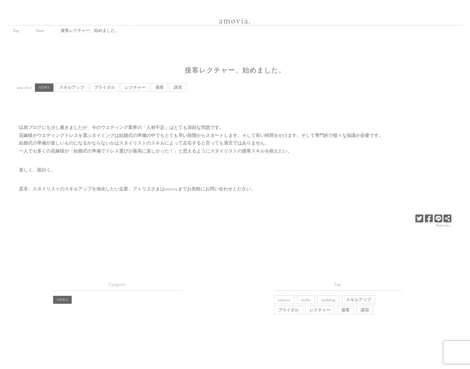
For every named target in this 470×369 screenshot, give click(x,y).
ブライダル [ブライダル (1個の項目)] (288, 310)
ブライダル (104, 87)
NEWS (44, 87)
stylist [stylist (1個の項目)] (306, 299)
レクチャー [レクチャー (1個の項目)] (320, 310)
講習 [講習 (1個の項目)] (365, 310)
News (40, 30)
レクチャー (135, 87)
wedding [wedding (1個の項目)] (328, 299)
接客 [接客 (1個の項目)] (345, 310)
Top (16, 30)
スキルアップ (71, 87)
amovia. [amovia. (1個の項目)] (284, 299)
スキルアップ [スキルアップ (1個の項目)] (358, 299)
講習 (178, 87)
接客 (160, 87)
